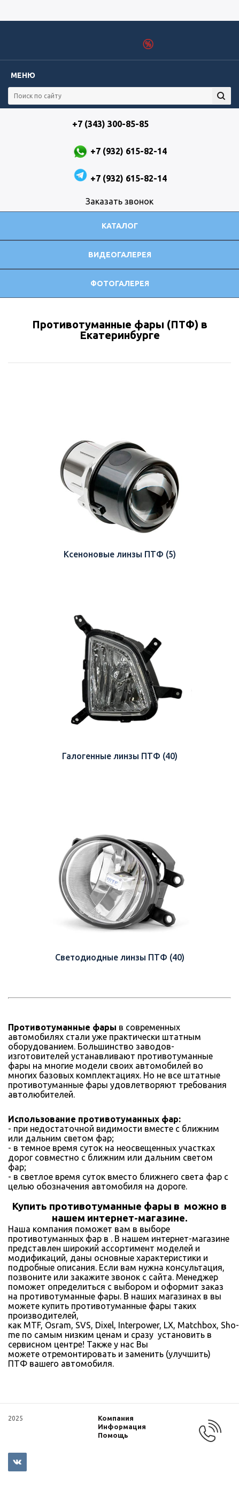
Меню (23, 75)
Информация (122, 1426)
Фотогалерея (119, 283)
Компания (116, 1418)
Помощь (113, 1435)
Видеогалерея (119, 254)
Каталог (120, 226)
